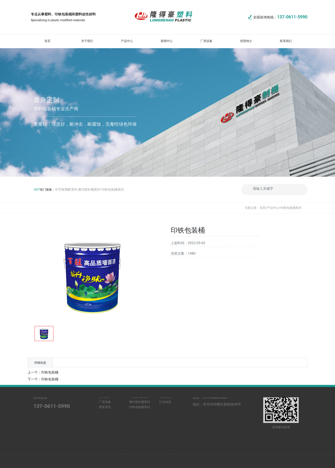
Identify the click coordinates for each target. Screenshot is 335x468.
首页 (47, 41)
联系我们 (286, 41)
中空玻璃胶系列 (66, 189)
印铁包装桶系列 (112, 189)
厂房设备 (206, 41)
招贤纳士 (246, 41)
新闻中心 (167, 41)
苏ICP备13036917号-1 (228, 458)
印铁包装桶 (49, 372)
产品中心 (127, 41)
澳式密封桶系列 (89, 189)
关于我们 (87, 41)
